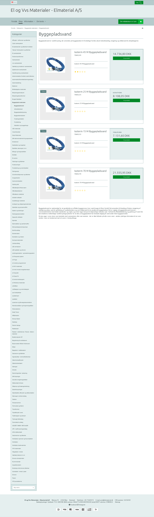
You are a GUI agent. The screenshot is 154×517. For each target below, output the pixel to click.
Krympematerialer (17, 240)
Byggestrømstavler (19, 115)
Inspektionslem (16, 465)
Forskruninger (16, 164)
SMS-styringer (16, 376)
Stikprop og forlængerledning (20, 386)
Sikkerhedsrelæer (17, 363)
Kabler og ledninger (18, 210)
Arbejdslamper (18, 109)
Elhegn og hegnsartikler (19, 151)
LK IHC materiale (17, 266)
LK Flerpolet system (18, 256)
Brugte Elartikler (16, 99)
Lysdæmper (15, 296)
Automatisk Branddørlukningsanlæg (22, 79)
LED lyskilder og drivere (19, 250)
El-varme (14, 158)
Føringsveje (15, 171)
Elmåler (14, 155)
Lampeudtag (16, 243)
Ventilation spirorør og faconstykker (22, 439)
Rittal (13, 347)
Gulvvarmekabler (17, 181)
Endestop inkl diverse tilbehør (20, 468)
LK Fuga (14, 259)
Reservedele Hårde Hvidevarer (21, 343)
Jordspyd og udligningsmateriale (21, 204)
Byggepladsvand (19, 105)
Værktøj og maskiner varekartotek (22, 66)
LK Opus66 (15, 273)
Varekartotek (16, 60)
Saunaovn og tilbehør (18, 353)
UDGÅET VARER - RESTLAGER (20, 425)
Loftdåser (15, 286)
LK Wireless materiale (18, 282)
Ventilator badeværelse (19, 445)
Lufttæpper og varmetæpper (20, 289)
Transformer (15, 409)
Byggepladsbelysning (20, 112)
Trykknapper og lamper (19, 416)
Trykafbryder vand (17, 412)
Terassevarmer (16, 402)
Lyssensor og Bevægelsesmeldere (22, 302)
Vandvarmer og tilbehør (19, 435)
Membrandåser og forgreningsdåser (22, 305)
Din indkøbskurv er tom (131, 21)
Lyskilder (14, 299)
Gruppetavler (16, 178)
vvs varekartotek (17, 63)
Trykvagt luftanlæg (17, 419)
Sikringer (14, 366)
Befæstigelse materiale (19, 89)
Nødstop (14, 322)
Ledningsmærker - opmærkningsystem (23, 253)
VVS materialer (16, 448)
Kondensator (16, 233)
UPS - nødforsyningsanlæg (19, 429)
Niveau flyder (16, 319)
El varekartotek (16, 53)
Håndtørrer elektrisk (18, 194)
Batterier (14, 86)
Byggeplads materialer (18, 102)
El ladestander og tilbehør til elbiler (22, 47)
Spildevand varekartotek (19, 69)
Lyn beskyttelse (16, 292)
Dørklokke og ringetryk (18, 145)
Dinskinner (15, 142)
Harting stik (15, 184)
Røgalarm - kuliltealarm (19, 350)
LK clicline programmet (19, 263)
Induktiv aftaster (17, 197)
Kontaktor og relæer (18, 237)
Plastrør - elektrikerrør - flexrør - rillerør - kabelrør (23, 333)
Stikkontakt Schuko (17, 383)
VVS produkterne (17, 481)
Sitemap (117, 502)
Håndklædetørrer (17, 191)
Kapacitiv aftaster (17, 217)
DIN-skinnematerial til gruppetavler (22, 138)
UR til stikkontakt (17, 432)
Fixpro (14, 478)
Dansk (13, 2)
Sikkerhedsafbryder (17, 360)
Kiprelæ (14, 220)
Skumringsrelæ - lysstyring (19, 373)
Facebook (73, 505)
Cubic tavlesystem (17, 43)
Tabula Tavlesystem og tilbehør (21, 50)
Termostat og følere (18, 406)
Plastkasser (15, 328)
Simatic (14, 370)
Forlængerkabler (19, 119)
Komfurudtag (16, 230)
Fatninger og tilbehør (18, 161)
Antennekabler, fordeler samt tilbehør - (23, 76)
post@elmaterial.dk (106, 500)
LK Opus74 (15, 276)
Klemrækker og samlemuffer (20, 224)
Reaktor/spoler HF (17, 337)
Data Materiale (16, 135)
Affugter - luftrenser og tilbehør (21, 40)
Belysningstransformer (18, 96)
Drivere (14, 474)
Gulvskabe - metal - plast (19, 471)
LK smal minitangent (18, 279)
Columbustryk (16, 132)
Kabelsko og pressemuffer (19, 207)
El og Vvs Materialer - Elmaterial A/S (46, 10)
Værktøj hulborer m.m (18, 455)
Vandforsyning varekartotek (20, 73)
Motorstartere (16, 309)
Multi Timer (15, 312)
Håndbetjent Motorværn (19, 187)
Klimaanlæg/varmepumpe (20, 227)
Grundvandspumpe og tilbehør (21, 174)
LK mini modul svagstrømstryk (21, 269)
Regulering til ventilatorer (19, 340)
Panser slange (16, 325)
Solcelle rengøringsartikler (19, 379)
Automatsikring (16, 83)
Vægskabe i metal (17, 452)
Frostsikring (17, 122)
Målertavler (15, 315)
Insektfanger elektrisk (18, 201)
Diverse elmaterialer (18, 458)
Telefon (14, 399)
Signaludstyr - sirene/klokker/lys (21, 357)
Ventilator (15, 442)
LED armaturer (16, 246)
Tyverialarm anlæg (17, 422)
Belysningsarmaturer (18, 92)
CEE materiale (16, 128)
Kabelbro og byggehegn (21, 125)
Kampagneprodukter (18, 214)
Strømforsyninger (17, 389)
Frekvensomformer (17, 56)
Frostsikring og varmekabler (20, 168)
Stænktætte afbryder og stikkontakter (23, 393)
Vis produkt (126, 58)
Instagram (81, 505)
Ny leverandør (16, 461)
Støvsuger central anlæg (19, 396)
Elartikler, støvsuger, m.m (19, 148)
